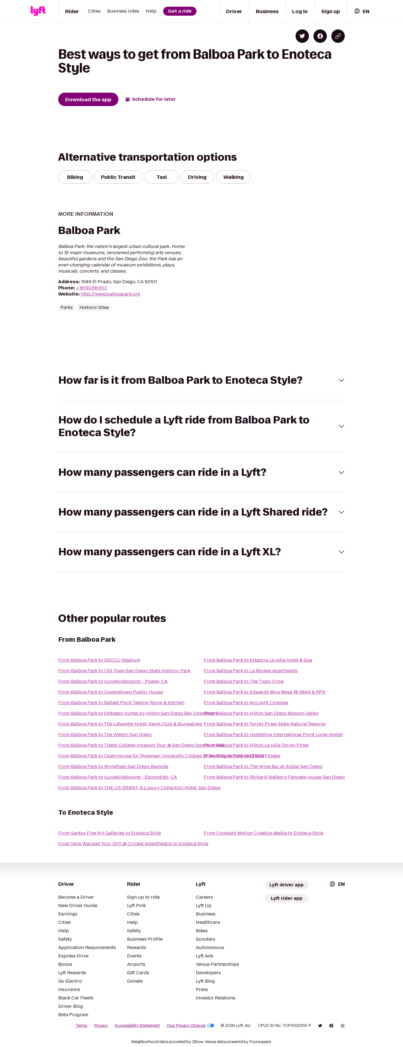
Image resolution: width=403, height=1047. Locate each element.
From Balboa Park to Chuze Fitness (242, 756)
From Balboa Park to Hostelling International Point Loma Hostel (273, 734)
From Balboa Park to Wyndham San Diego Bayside (113, 766)
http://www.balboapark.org (110, 294)
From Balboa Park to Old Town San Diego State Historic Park (124, 670)
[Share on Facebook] (320, 36)
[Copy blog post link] (338, 36)
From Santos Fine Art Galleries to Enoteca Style (109, 833)
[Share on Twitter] (302, 36)
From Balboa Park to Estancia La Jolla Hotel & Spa (258, 660)
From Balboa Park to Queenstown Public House (110, 692)
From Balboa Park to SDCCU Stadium (99, 660)
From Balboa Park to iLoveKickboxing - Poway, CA (113, 681)
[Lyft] (38, 11)
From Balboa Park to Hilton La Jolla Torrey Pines (256, 745)
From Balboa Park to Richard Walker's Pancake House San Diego (274, 777)
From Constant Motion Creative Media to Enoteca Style (263, 833)
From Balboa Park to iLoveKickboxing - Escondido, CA (117, 777)
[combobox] (361, 11)
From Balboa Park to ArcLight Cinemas (246, 702)
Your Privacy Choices (190, 1025)
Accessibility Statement (137, 1025)
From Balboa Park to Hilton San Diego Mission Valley (261, 713)
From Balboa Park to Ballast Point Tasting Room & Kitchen (121, 702)
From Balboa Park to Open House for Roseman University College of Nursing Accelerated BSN (161, 756)
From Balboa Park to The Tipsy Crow (244, 681)
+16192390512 (91, 288)
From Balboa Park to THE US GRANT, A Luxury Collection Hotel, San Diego (139, 787)
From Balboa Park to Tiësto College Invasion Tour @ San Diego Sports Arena (141, 745)
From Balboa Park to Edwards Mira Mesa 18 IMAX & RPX (264, 692)
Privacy (101, 1025)
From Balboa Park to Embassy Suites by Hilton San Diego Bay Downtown (137, 713)
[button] (201, 380)
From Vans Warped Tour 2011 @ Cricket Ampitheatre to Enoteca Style (133, 843)
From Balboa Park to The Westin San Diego (105, 734)
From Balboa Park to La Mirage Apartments (250, 670)
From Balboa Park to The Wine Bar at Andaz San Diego (263, 766)
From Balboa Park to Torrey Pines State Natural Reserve (264, 724)
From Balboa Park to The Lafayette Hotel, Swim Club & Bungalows (130, 724)
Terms (81, 1025)
